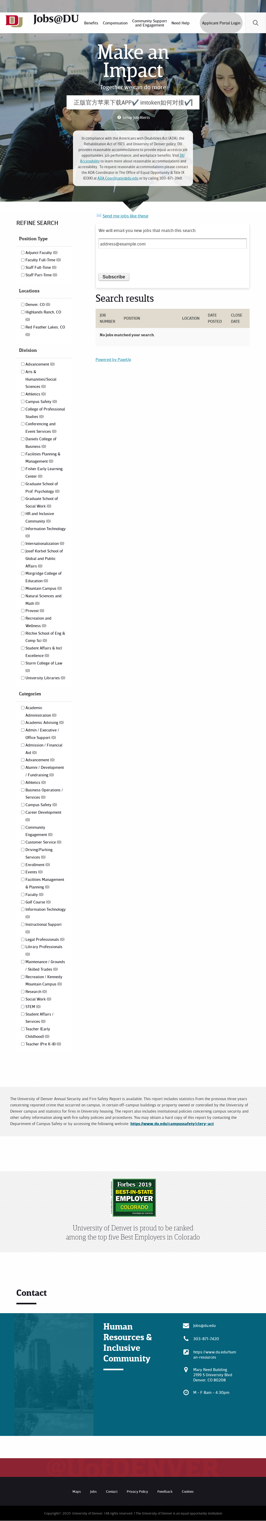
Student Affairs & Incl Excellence (43, 651)
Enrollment (37, 864)
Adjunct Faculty (41, 252)
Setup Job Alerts (136, 117)
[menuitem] (91, 22)
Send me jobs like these (125, 215)
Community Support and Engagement (149, 23)
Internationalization (44, 543)
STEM (33, 1006)
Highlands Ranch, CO (43, 315)
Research (36, 991)
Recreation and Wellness (38, 621)
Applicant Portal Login (221, 22)
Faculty (34, 894)
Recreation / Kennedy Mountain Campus (43, 980)
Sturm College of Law (43, 666)
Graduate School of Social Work (41, 502)
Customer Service (43, 842)
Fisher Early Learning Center (44, 472)
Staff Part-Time (41, 274)
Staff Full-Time (40, 267)
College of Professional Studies (45, 412)
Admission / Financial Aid (43, 748)
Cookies (188, 1491)
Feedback (164, 1491)
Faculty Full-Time (43, 259)
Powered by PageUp (113, 359)
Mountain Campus (43, 588)
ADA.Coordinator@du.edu (117, 178)
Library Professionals (43, 950)
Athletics (35, 393)
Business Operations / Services (44, 793)
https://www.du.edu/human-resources (214, 1354)
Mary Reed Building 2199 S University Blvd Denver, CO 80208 (212, 1374)
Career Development (43, 816)
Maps (76, 1491)
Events (34, 871)
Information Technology (45, 532)
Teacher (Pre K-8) (43, 1043)
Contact (111, 1491)
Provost (34, 610)
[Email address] (172, 243)
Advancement (40, 364)
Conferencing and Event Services (40, 427)
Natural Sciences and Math (43, 599)
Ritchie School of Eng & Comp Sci (45, 637)
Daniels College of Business (40, 442)
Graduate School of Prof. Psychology (42, 487)
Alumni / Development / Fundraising (44, 771)
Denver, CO (37, 304)
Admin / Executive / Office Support (42, 733)
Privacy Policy (137, 1491)
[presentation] (137, 263)
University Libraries (45, 677)
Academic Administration (40, 711)
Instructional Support (43, 928)
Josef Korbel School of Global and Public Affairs (44, 558)
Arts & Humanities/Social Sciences (40, 379)
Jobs (93, 1491)
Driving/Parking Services (38, 853)
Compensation (115, 22)
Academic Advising (44, 722)
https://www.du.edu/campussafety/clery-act (172, 1123)
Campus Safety (41, 401)
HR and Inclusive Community (39, 517)
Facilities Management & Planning (44, 883)
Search (255, 22)
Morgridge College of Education (43, 577)
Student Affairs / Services (39, 1017)
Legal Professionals (44, 939)
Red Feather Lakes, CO (45, 330)
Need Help (180, 22)
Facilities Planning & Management (42, 457)
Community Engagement (38, 831)
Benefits (91, 22)
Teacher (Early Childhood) (37, 1032)
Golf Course (38, 902)
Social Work (38, 999)
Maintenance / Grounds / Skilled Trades (45, 965)
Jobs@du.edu (204, 1325)
